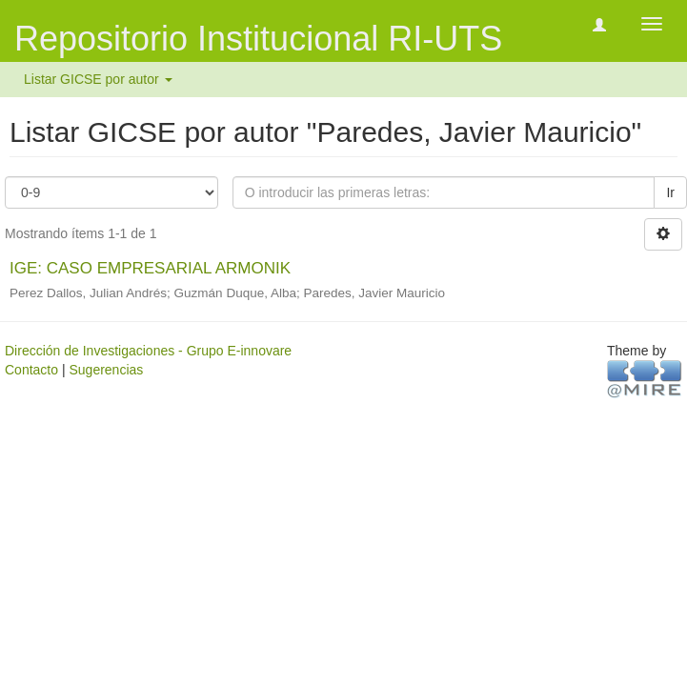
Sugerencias (106, 369)
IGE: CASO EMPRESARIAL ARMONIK (150, 268)
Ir (670, 192)
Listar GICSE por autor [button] (98, 79)
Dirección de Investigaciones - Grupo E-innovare (148, 350)
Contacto (31, 369)
